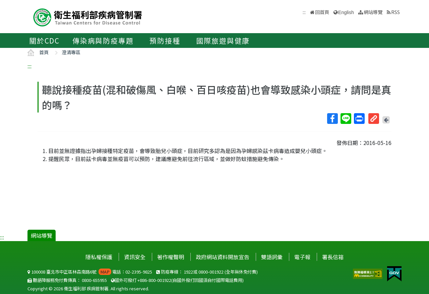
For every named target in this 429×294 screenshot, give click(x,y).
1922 (188, 272)
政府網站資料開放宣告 (222, 257)
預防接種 (164, 40)
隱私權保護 (98, 257)
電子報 (302, 257)
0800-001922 (211, 272)
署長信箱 (333, 257)
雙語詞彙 (272, 257)
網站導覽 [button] (373, 11)
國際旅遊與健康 (223, 40)
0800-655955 (94, 280)
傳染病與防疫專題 (102, 40)
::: (29, 66)
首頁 (44, 52)
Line (345, 118)
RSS (395, 11)
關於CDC (44, 40)
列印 (359, 118)
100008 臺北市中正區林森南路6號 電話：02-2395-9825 (89, 272)
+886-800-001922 (154, 280)
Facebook (332, 118)
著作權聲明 (170, 257)
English (346, 12)
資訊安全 (134, 257)
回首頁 (322, 11)
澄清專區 (71, 52)
